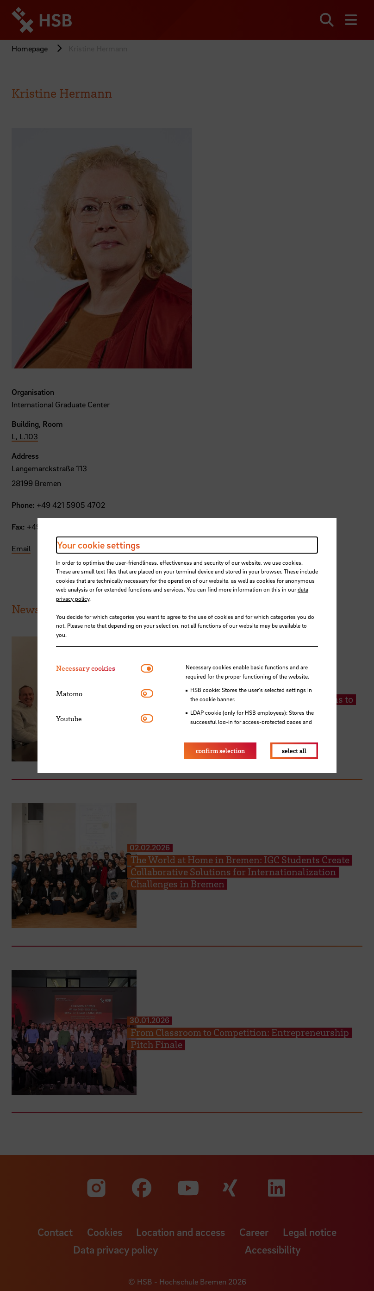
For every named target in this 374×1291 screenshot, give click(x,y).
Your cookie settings (98, 545)
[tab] (98, 668)
